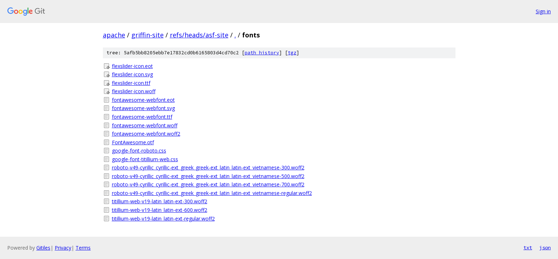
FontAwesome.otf (133, 142)
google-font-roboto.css (139, 150)
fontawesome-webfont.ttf (142, 116)
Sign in (543, 11)
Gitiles (43, 247)
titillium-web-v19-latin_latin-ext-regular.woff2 (163, 218)
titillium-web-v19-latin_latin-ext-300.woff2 (159, 201)
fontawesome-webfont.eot (143, 99)
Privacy (63, 247)
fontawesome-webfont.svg (143, 108)
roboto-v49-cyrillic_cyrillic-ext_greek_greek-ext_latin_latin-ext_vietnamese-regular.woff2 (212, 193)
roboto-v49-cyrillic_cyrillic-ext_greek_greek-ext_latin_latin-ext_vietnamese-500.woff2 (208, 176)
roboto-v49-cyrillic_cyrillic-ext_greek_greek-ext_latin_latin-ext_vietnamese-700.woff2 (208, 184)
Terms (83, 247)
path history (262, 53)
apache (114, 35)
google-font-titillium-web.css (145, 159)
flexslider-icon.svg (132, 74)
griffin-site (147, 35)
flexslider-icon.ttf (131, 82)
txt (527, 247)
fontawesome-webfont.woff (144, 125)
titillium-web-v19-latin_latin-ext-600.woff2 (159, 209)
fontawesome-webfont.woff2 (146, 133)
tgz (292, 53)
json (545, 247)
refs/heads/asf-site (199, 35)
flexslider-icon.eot (132, 66)
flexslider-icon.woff (133, 91)
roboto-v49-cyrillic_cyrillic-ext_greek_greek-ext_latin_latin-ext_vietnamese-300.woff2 (208, 167)
